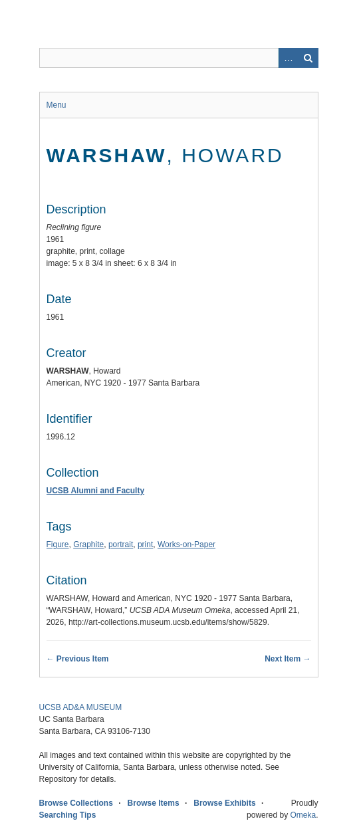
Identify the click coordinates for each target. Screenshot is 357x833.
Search (308, 58)
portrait (120, 544)
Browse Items (153, 803)
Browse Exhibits (224, 803)
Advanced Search (288, 58)
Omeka (303, 815)
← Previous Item (78, 658)
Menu (56, 105)
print (145, 544)
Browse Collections (76, 803)
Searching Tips (67, 815)
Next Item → (287, 658)
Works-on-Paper (186, 544)
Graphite (88, 544)
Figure (58, 544)
